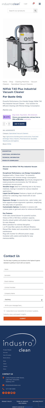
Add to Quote (19, 124)
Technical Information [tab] (10, 157)
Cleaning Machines (22, 82)
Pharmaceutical (25, 139)
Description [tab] (6, 151)
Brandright (29, 407)
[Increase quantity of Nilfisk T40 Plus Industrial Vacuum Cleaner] (9, 124)
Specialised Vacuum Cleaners (22, 84)
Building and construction (22, 137)
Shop (11, 82)
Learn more (27, 119)
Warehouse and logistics (11, 141)
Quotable (34, 139)
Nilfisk (9, 144)
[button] (25, 3)
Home (5, 82)
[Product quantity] (6, 124)
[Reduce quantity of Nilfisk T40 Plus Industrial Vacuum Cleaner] (4, 124)
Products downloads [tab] (10, 160)
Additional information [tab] (11, 154)
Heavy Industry (14, 139)
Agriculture (10, 137)
